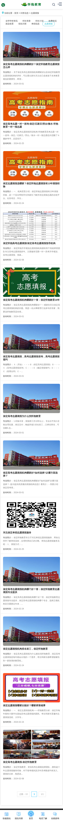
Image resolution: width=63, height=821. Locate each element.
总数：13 (23, 794)
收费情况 (53, 21)
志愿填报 (35, 13)
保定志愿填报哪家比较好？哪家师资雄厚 (24, 705)
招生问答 (22, 24)
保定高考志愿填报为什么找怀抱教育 (22, 416)
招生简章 (27, 21)
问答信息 (24, 13)
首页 (16, 13)
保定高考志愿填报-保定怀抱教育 (20, 762)
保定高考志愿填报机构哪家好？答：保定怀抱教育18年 (31, 300)
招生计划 (39, 21)
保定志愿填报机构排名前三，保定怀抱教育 (25, 648)
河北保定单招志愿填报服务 (17, 532)
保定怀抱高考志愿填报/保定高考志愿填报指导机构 (29, 243)
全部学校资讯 (12, 21)
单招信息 (35, 24)
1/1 (42, 794)
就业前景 (10, 24)
